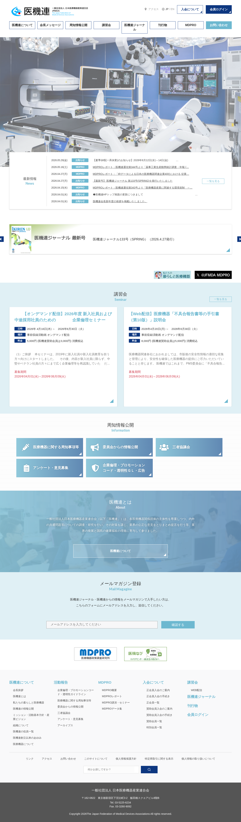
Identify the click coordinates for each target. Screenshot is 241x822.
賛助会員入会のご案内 (159, 708)
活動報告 (61, 682)
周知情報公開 (78, 25)
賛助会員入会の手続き (159, 714)
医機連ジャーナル (134, 27)
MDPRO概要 (109, 690)
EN (172, 9)
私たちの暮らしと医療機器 (28, 702)
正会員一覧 (152, 702)
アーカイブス (65, 725)
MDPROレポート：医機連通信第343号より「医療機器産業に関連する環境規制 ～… (142, 187)
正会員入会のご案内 (158, 690)
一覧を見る (213, 181)
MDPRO (190, 25)
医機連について (22, 25)
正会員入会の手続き (158, 696)
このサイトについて (96, 758)
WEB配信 (196, 690)
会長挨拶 (18, 690)
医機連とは (19, 696)
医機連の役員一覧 (23, 731)
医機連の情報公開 (23, 708)
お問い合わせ (219, 25)
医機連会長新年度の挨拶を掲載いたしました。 (120, 201)
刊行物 (162, 25)
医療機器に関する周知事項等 (74, 700)
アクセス (153, 9)
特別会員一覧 (154, 727)
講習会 (106, 25)
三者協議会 (63, 712)
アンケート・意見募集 (70, 719)
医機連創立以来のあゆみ (27, 737)
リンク (30, 758)
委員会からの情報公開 (70, 706)
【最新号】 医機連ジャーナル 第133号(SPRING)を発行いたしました (133, 180)
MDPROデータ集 (112, 708)
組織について (21, 725)
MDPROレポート (112, 696)
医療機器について (23, 744)
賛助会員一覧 (154, 721)
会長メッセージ (50, 25)
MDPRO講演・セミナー (116, 702)
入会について (190, 9)
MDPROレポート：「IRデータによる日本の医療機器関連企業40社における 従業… (141, 173)
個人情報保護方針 (126, 758)
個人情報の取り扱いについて (198, 758)
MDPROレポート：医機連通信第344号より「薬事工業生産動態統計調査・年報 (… (141, 167)
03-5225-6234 (123, 802)
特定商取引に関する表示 (159, 758)
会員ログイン (219, 9)
